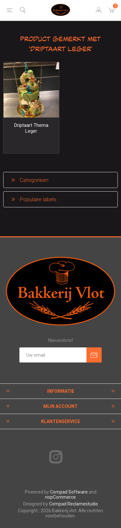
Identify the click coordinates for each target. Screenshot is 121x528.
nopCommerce (60, 497)
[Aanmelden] (52, 355)
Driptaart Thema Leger (31, 128)
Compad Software (69, 492)
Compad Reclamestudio (73, 503)
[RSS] (67, 457)
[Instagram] (54, 457)
